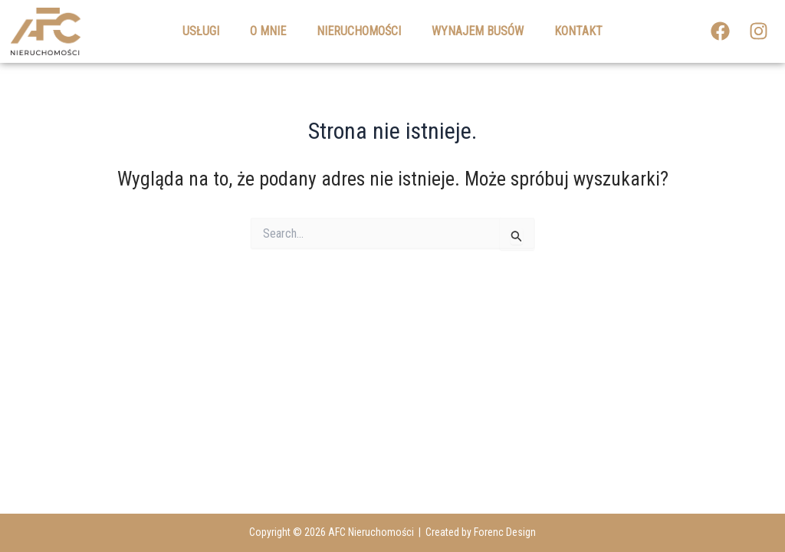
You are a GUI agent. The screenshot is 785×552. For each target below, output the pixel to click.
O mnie (268, 31)
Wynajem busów (478, 31)
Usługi (200, 31)
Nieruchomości (359, 31)
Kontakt (578, 31)
